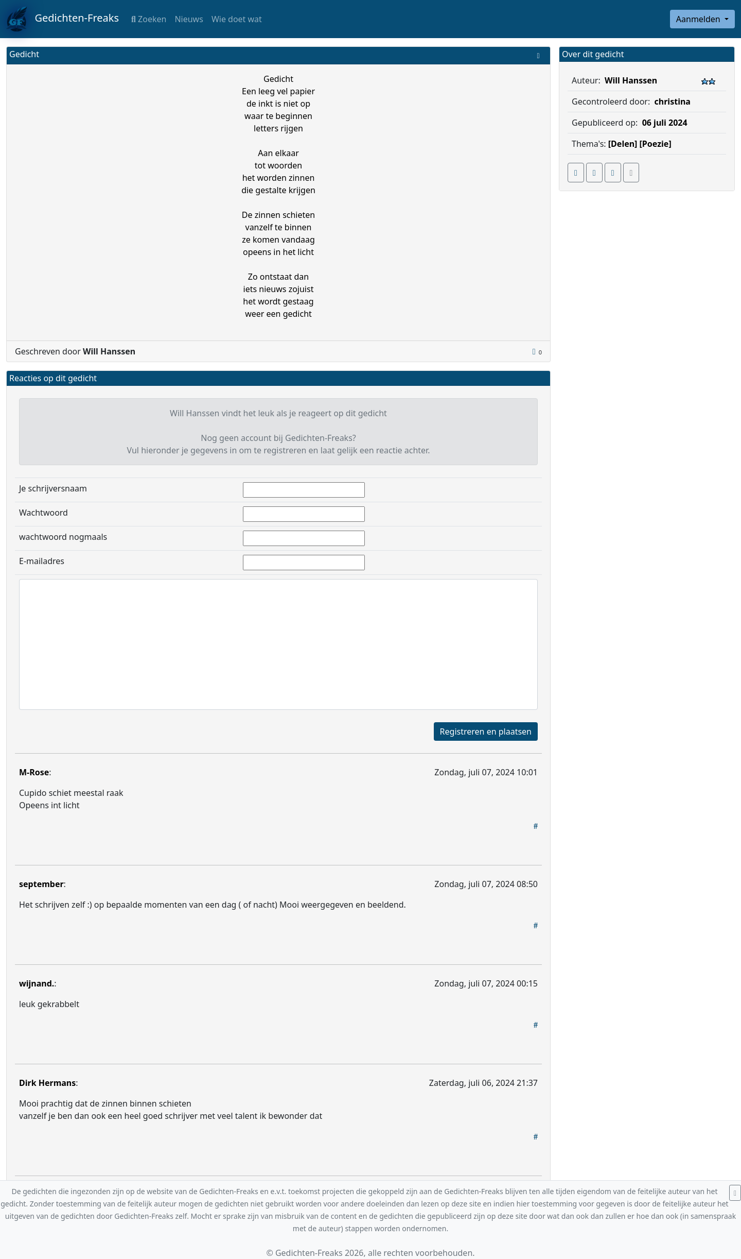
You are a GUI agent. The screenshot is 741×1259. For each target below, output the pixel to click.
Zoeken (148, 19)
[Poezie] (656, 143)
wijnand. (36, 983)
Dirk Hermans (47, 1082)
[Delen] (623, 143)
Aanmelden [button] (699, 19)
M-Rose (34, 772)
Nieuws (188, 19)
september (41, 884)
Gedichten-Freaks (62, 19)
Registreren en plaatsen (486, 731)
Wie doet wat (236, 19)
